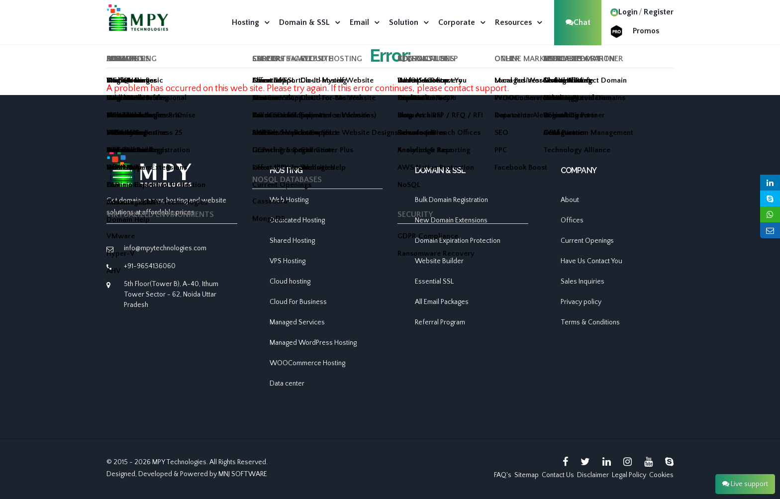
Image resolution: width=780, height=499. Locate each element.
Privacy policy (581, 302)
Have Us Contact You (591, 261)
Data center (287, 384)
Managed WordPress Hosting (313, 343)
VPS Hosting (287, 261)
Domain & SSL (304, 22)
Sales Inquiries (582, 282)
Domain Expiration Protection (457, 241)
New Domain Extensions (451, 220)
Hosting (245, 22)
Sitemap (526, 475)
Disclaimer (593, 475)
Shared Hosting (292, 241)
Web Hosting (289, 200)
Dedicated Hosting (297, 220)
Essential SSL (434, 282)
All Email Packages (442, 302)
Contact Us (558, 475)
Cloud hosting (290, 282)
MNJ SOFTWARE (242, 474)
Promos (646, 30)
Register (659, 11)
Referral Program (440, 322)
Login (624, 11)
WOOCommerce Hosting (307, 363)
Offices (572, 220)
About (570, 200)
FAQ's (502, 475)
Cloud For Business (298, 302)
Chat (578, 22)
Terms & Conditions (590, 322)
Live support (745, 484)
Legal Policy (629, 475)
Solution (403, 22)
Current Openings (587, 241)
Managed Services (297, 322)
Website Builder (439, 261)
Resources (513, 22)
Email (359, 22)
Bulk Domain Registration (451, 200)
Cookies (661, 475)
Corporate (456, 22)
